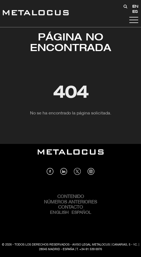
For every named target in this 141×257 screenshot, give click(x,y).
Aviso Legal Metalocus (91, 244)
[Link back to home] (36, 13)
